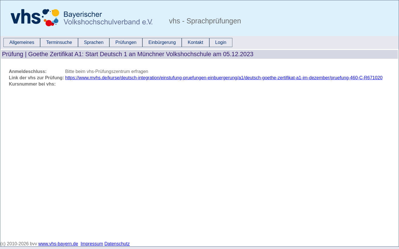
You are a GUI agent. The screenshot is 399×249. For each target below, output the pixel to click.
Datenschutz (117, 243)
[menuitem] (21, 42)
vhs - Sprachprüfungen (204, 21)
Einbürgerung (162, 42)
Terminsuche (59, 42)
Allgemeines (21, 42)
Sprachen (94, 42)
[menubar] (117, 42)
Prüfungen (125, 42)
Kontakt (195, 42)
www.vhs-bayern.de (58, 243)
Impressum (92, 243)
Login (220, 42)
